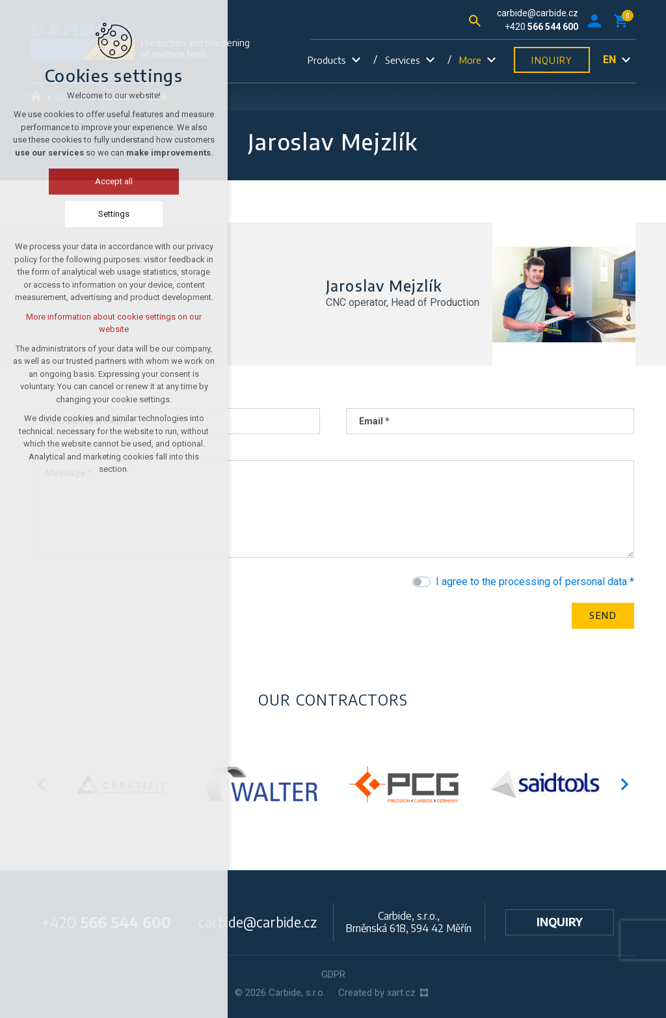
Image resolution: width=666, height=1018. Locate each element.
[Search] (475, 20)
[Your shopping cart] (623, 20)
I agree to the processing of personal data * (535, 581)
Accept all (100, 181)
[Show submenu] (356, 60)
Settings (100, 214)
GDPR (333, 974)
